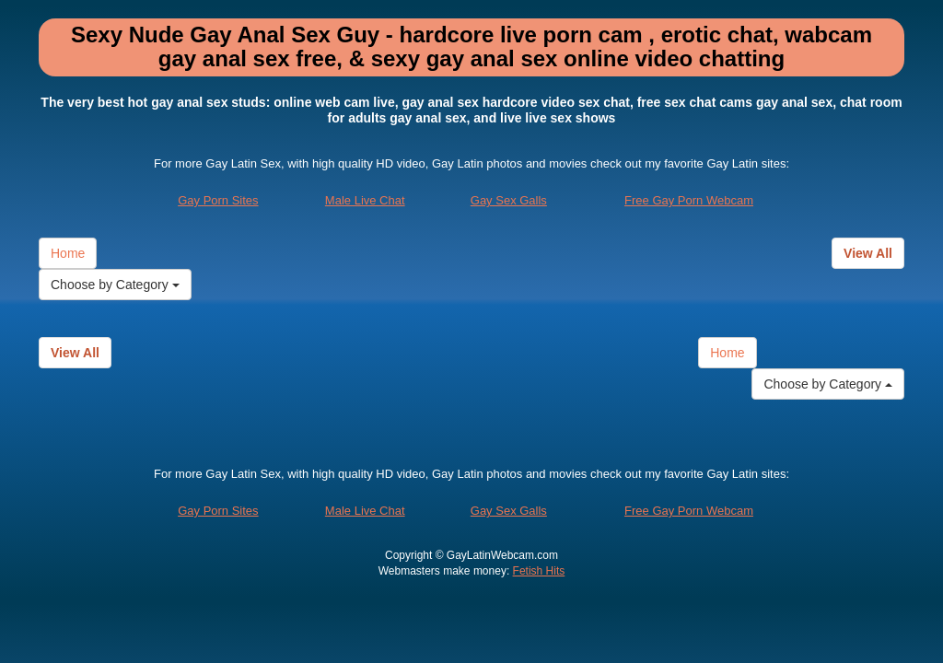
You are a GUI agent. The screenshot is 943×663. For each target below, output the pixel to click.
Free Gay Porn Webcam (688, 200)
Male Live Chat (365, 200)
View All (868, 253)
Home (68, 253)
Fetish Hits (539, 570)
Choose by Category (115, 284)
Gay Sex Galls (509, 200)
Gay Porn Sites (218, 200)
